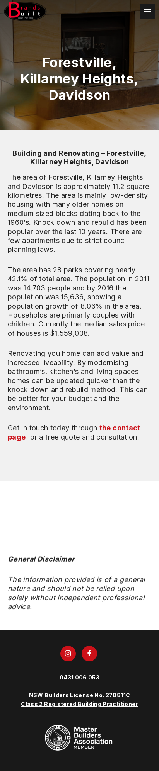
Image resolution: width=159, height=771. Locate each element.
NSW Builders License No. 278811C (79, 695)
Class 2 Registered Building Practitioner (79, 704)
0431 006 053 (79, 677)
